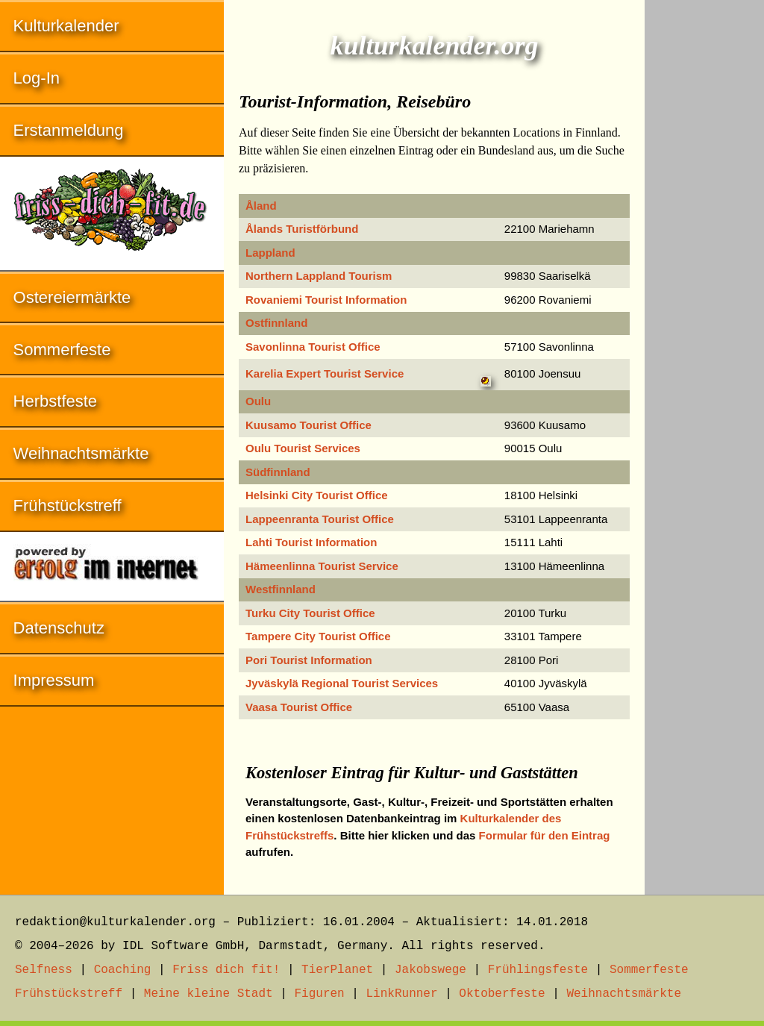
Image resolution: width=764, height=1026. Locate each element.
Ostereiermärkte (72, 297)
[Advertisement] (704, 224)
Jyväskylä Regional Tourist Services (341, 683)
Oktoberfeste (502, 994)
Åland (261, 205)
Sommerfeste (62, 349)
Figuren (319, 994)
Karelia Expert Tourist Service (324, 373)
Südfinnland (277, 472)
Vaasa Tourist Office (298, 707)
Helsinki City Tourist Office (316, 495)
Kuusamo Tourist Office (308, 425)
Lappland (270, 252)
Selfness (43, 970)
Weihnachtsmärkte (81, 453)
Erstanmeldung (68, 130)
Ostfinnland (276, 322)
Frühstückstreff (67, 505)
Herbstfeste (55, 401)
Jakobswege (430, 970)
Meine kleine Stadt (208, 994)
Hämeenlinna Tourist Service (321, 566)
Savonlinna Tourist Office (313, 346)
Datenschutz (58, 628)
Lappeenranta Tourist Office (319, 519)
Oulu (258, 401)
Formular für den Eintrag (544, 835)
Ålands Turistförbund (301, 228)
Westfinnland (280, 589)
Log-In (36, 78)
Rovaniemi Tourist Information (326, 299)
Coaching (122, 970)
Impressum (54, 680)
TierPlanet (337, 970)
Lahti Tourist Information (311, 542)
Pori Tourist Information (308, 660)
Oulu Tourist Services (302, 448)
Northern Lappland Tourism (318, 275)
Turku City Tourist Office (310, 613)
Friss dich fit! (226, 970)
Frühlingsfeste (538, 970)
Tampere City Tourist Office (317, 636)
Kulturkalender (66, 25)
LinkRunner (402, 994)
